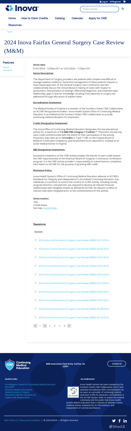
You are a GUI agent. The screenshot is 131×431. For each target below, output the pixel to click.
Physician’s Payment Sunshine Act (20, 394)
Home (12, 18)
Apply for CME (98, 18)
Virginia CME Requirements (17, 397)
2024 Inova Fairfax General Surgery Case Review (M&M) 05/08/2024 (73, 308)
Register (116, 2)
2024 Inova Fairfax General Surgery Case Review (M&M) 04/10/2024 (73, 274)
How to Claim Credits (34, 18)
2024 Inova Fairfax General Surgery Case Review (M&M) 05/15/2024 (73, 317)
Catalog (60, 18)
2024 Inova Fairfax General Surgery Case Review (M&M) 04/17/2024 (73, 283)
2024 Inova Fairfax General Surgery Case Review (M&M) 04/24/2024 (73, 291)
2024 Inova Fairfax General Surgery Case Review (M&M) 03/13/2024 (73, 240)
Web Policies (10, 420)
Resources (15, 25)
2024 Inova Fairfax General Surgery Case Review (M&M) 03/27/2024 (73, 257)
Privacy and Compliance (29, 420)
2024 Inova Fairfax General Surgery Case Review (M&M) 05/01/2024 (73, 300)
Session (38, 231)
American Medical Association (18, 389)
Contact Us (117, 364)
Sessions (7, 70)
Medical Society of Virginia (17, 392)
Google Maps (50, 208)
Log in (105, 2)
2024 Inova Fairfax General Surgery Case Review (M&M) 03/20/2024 (73, 248)
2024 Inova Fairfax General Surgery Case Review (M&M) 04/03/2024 (73, 265)
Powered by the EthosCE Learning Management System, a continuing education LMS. (117, 426)
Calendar (77, 18)
